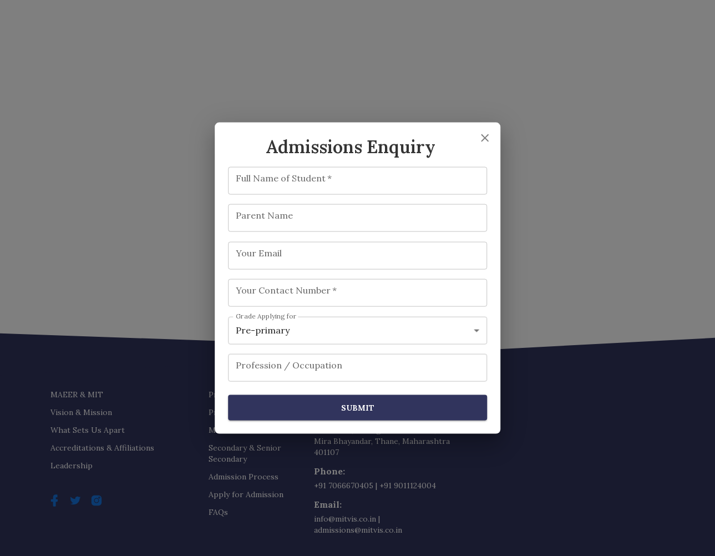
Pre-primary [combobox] (263, 330)
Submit (358, 407)
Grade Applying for (266, 316)
